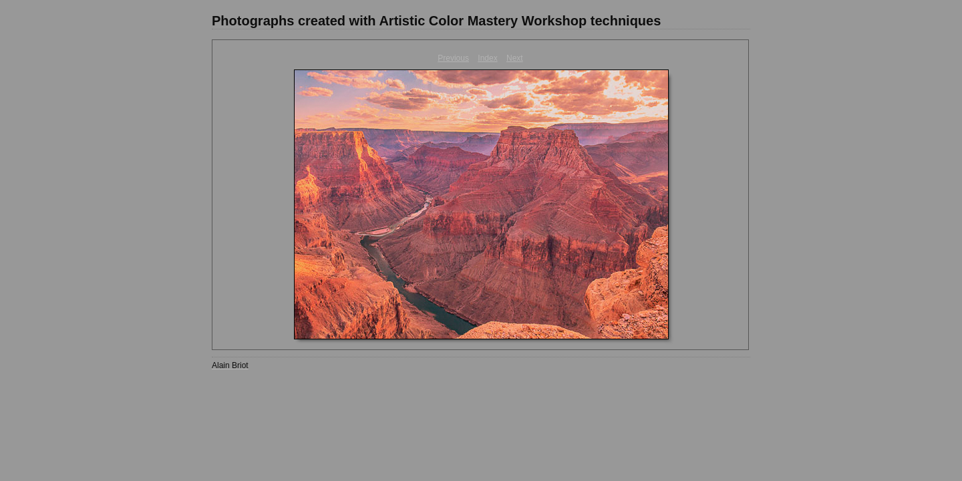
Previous (453, 58)
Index (487, 58)
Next (514, 58)
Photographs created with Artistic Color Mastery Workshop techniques (436, 20)
